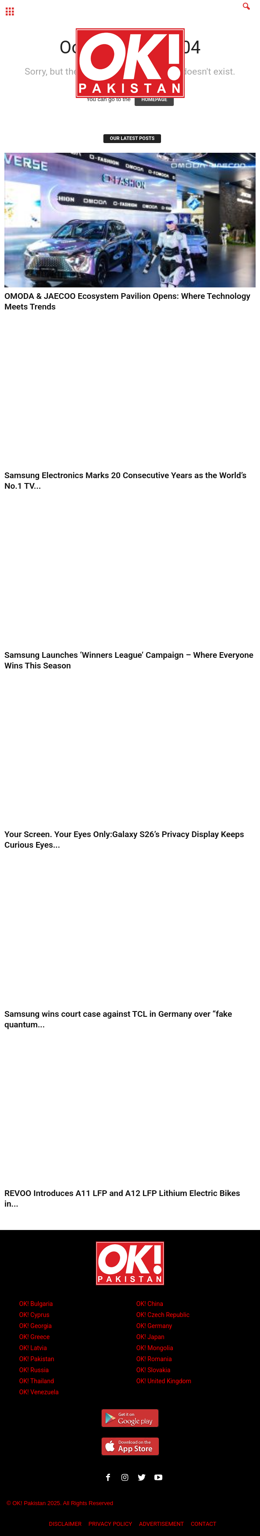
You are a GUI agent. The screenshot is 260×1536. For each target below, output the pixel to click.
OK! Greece (34, 1336)
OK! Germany (154, 1325)
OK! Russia (34, 1370)
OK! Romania (154, 1358)
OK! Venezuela (39, 1392)
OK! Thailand (36, 1381)
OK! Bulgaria (36, 1303)
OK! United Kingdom (163, 1381)
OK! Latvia (33, 1347)
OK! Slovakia (153, 1370)
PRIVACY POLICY (110, 1524)
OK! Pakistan (37, 1358)
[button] (246, 12)
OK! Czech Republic (163, 1314)
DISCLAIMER (65, 1524)
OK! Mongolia (154, 1347)
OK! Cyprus (34, 1314)
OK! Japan (150, 1336)
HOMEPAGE (154, 99)
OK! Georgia (35, 1325)
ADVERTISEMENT (161, 1524)
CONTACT (203, 1524)
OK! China (149, 1303)
